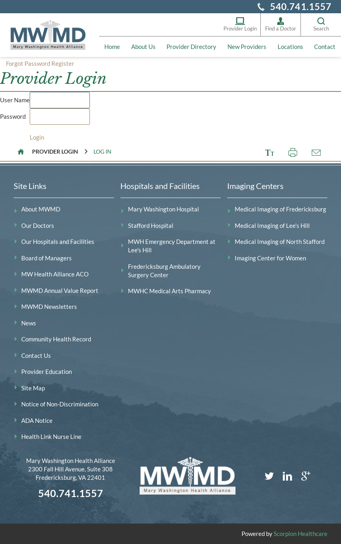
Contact (324, 46)
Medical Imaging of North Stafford (280, 241)
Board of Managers (46, 258)
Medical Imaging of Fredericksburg (280, 209)
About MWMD (40, 209)
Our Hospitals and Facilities (57, 241)
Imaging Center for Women (270, 258)
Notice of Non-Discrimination (59, 404)
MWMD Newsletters (49, 306)
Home (112, 46)
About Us (143, 46)
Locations (290, 46)
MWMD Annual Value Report (59, 290)
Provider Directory (191, 46)
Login (37, 137)
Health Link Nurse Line (51, 436)
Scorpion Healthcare (300, 533)
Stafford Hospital (150, 225)
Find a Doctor (280, 24)
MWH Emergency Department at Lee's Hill (171, 246)
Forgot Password (28, 63)
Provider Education (46, 371)
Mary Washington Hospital (163, 209)
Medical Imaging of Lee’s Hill (272, 225)
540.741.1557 (301, 6)
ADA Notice (37, 420)
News (28, 323)
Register (62, 63)
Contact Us (36, 355)
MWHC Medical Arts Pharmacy (169, 290)
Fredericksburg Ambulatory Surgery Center (164, 270)
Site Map (33, 388)
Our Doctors (37, 225)
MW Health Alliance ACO (55, 274)
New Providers (246, 46)
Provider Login (240, 24)
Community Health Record (56, 339)
